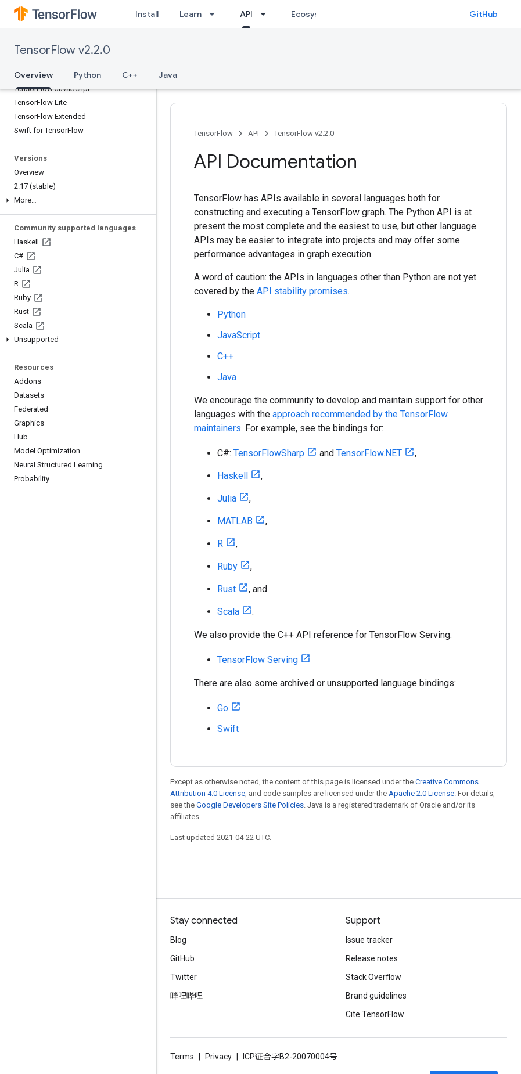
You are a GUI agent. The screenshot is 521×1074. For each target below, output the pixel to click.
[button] (76, 200)
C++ (130, 75)
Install (147, 14)
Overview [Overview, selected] (33, 75)
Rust (226, 588)
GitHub (483, 14)
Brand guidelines (376, 995)
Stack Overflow (373, 977)
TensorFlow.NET (369, 453)
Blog (178, 940)
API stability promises (302, 291)
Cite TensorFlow (375, 1014)
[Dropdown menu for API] (267, 14)
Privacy (218, 1056)
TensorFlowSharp (268, 453)
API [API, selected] (246, 14)
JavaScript (238, 335)
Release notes (372, 958)
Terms (182, 1056)
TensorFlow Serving (257, 659)
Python (87, 75)
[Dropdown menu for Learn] (215, 14)
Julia (226, 498)
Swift (228, 728)
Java (168, 75)
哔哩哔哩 (186, 995)
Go (222, 707)
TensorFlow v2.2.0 (62, 50)
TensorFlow (213, 133)
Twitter (183, 977)
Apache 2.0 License (421, 793)
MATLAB (235, 521)
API (253, 133)
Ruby (227, 566)
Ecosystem (313, 14)
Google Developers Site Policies (250, 805)
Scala (228, 611)
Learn (190, 14)
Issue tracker (369, 940)
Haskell (232, 475)
